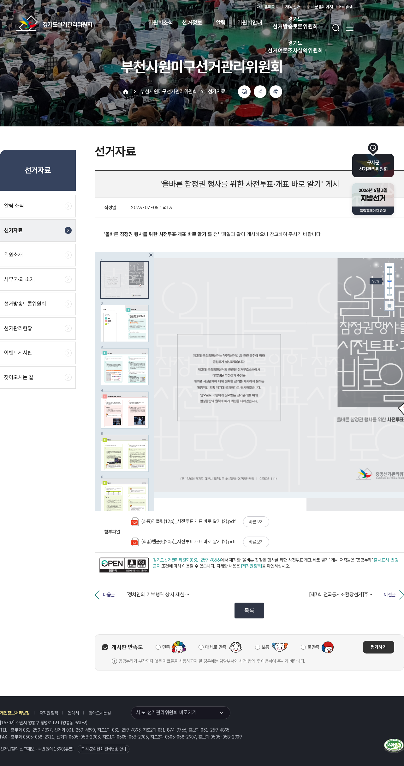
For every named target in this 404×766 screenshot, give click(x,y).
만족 (166, 647)
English (346, 6)
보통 (266, 647)
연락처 (73, 712)
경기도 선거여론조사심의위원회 (295, 47)
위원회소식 (160, 22)
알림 (221, 22)
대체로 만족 (215, 647)
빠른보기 (256, 521)
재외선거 (292, 6)
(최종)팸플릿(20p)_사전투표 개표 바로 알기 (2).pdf (183, 542)
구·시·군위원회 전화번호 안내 (103, 749)
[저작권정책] (251, 565)
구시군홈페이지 (320, 6)
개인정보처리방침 (15, 712)
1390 (59, 748)
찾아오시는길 (100, 712)
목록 (249, 610)
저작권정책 (48, 712)
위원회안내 (249, 22)
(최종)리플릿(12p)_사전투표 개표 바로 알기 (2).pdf (183, 521)
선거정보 (192, 22)
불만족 (313, 647)
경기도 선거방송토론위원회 (295, 22)
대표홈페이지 (268, 6)
